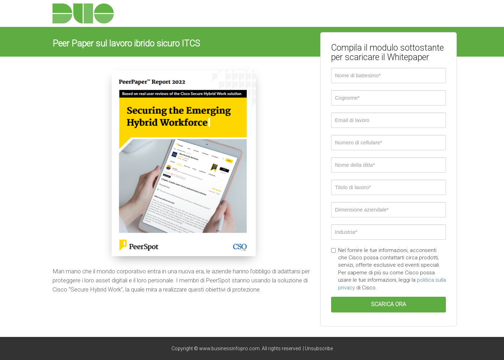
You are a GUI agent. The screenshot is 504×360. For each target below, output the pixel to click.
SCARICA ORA (388, 304)
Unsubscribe (319, 348)
